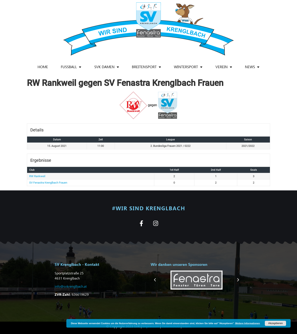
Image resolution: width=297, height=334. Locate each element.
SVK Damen (106, 67)
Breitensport (146, 67)
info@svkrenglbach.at (71, 286)
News (252, 67)
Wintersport (188, 67)
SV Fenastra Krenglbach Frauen (48, 182)
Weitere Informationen (247, 323)
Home (43, 66)
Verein (223, 67)
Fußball (71, 67)
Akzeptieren (275, 323)
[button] (155, 280)
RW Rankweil (37, 176)
